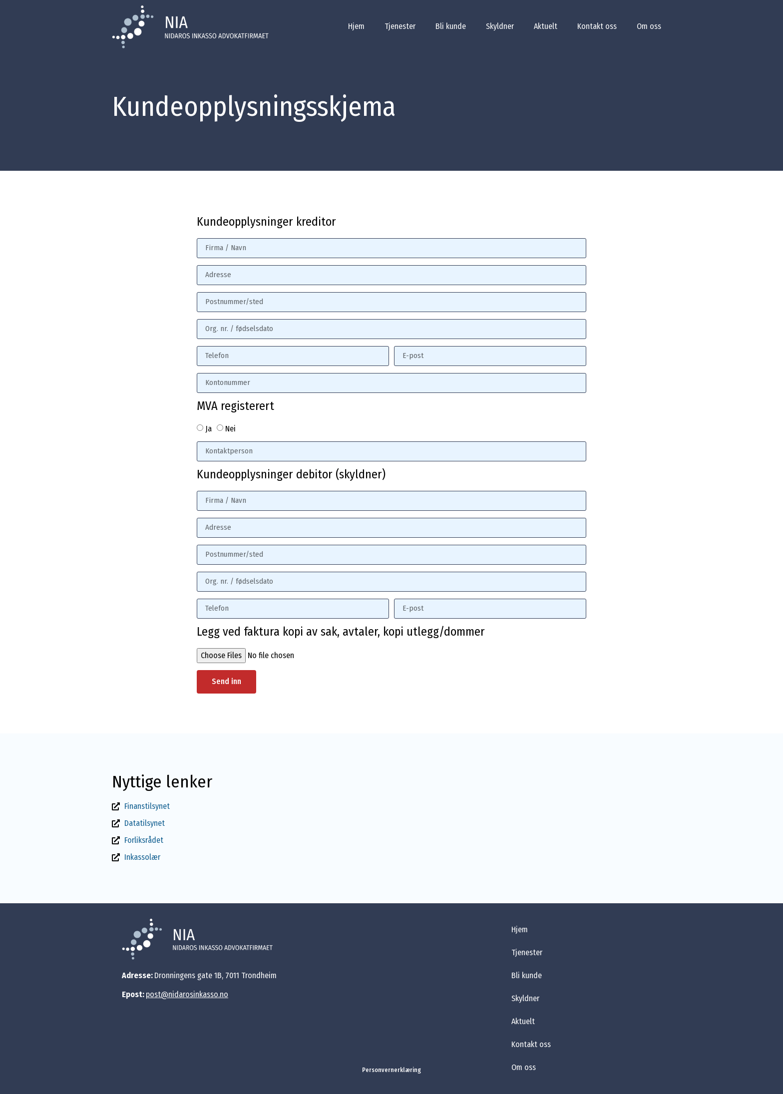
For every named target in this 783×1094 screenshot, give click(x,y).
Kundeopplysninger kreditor (266, 222)
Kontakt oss (597, 26)
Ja (208, 428)
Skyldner (500, 26)
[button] (391, 1070)
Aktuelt (545, 26)
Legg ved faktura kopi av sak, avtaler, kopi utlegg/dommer (341, 632)
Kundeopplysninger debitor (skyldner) (291, 474)
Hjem (356, 26)
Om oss (649, 26)
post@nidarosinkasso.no (187, 994)
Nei (230, 428)
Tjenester (400, 26)
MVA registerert (235, 406)
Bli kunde (450, 26)
